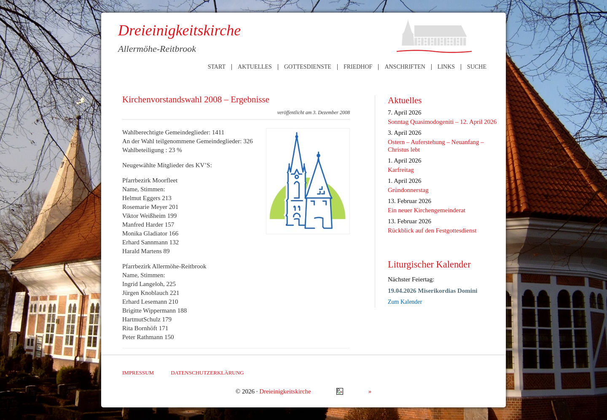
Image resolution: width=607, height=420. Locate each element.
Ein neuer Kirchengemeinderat (426, 210)
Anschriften (404, 67)
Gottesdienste (307, 67)
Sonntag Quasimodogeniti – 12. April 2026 (442, 121)
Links (446, 67)
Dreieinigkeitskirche (285, 391)
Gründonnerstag (408, 190)
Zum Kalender (405, 302)
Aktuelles (255, 67)
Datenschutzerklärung (207, 372)
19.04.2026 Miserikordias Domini (433, 290)
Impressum (138, 372)
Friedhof (358, 67)
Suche (476, 67)
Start (217, 67)
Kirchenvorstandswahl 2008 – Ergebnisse (195, 99)
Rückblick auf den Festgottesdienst (432, 230)
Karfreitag (401, 169)
